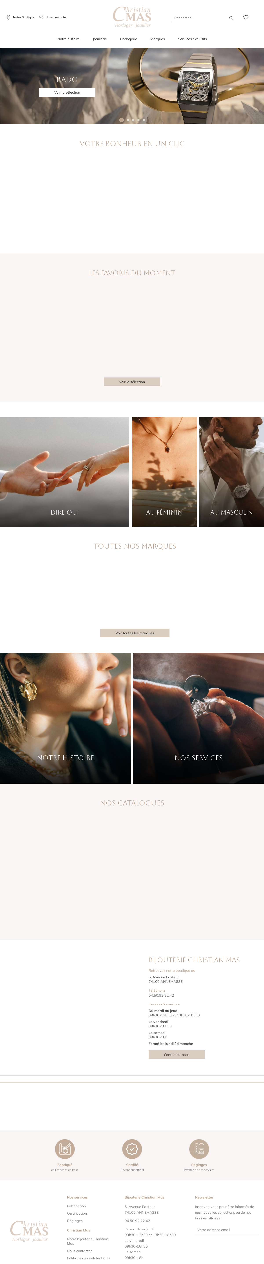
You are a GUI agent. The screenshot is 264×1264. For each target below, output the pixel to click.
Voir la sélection (67, 92)
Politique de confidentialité (89, 1258)
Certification (77, 1213)
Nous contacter (79, 1251)
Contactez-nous (176, 1054)
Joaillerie (100, 39)
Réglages (75, 1221)
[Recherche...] (198, 18)
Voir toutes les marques (135, 633)
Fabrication (76, 1206)
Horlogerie (128, 39)
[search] (231, 18)
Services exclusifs (192, 39)
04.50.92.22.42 (161, 995)
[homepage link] (132, 17)
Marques (157, 39)
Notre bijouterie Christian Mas (87, 1241)
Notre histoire (68, 39)
